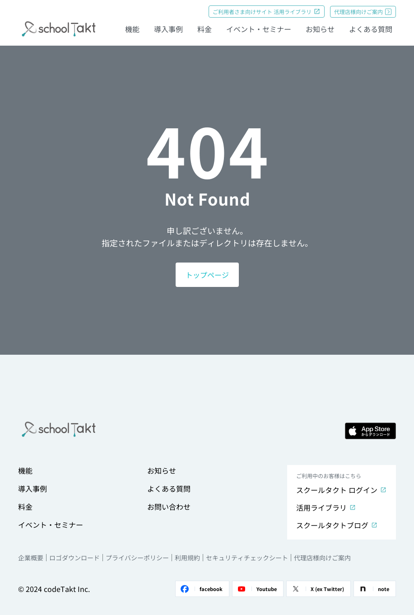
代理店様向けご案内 (363, 11)
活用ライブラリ (326, 507)
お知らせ (320, 28)
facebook (201, 588)
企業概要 (30, 557)
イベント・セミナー (258, 28)
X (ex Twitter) (317, 588)
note (373, 588)
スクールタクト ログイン (341, 489)
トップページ (207, 274)
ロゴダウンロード (74, 557)
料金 (204, 28)
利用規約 (187, 557)
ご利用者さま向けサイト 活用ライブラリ (267, 11)
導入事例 (168, 28)
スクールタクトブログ (337, 525)
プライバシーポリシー (137, 557)
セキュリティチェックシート (247, 557)
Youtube (256, 588)
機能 (132, 28)
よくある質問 (370, 28)
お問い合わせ (169, 506)
